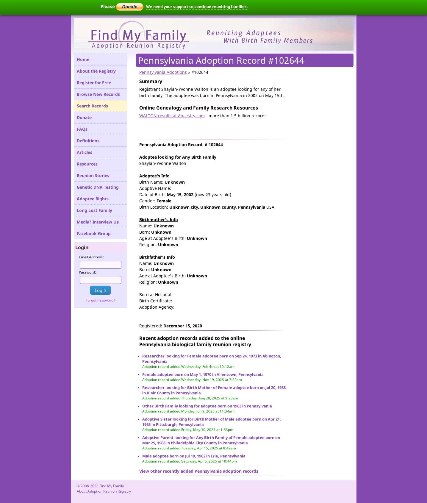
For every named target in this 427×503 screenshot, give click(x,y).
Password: (87, 272)
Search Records (92, 106)
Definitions (88, 140)
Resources (87, 164)
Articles (84, 152)
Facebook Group (94, 233)
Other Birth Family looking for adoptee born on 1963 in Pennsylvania (207, 406)
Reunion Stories (93, 175)
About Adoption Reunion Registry (104, 491)
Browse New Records (98, 94)
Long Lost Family (94, 210)
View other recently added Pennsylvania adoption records (198, 471)
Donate (84, 117)
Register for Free (94, 82)
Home (83, 59)
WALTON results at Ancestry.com (172, 115)
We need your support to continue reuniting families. (197, 6)
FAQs (82, 129)
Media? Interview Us (98, 222)
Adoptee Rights (93, 198)
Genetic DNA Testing (98, 187)
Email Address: (91, 257)
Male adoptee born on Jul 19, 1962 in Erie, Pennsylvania (193, 456)
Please (122, 6)
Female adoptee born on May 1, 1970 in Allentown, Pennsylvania (203, 374)
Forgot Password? (100, 300)
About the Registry (96, 71)
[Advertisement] (209, 128)
